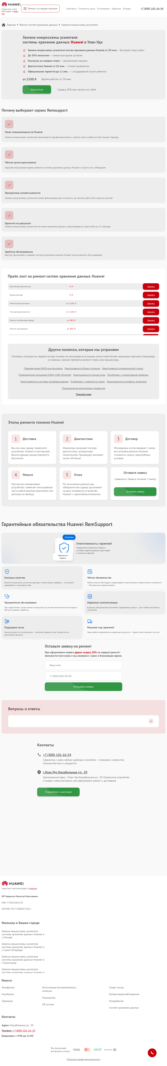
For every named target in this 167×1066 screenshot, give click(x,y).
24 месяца (69, 537)
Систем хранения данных (124, 1007)
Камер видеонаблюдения (124, 994)
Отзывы (127, 8)
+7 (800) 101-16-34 (152, 8)
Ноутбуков (8, 994)
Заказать (151, 286)
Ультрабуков (116, 1001)
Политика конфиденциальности (83, 1059)
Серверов (7, 1001)
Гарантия (116, 8)
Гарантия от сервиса (63, 556)
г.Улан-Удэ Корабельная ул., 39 (62, 772)
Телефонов (8, 987)
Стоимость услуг (86, 8)
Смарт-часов (116, 987)
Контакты (71, 8)
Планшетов (48, 997)
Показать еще (83, 394)
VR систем (48, 1004)
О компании (103, 8)
